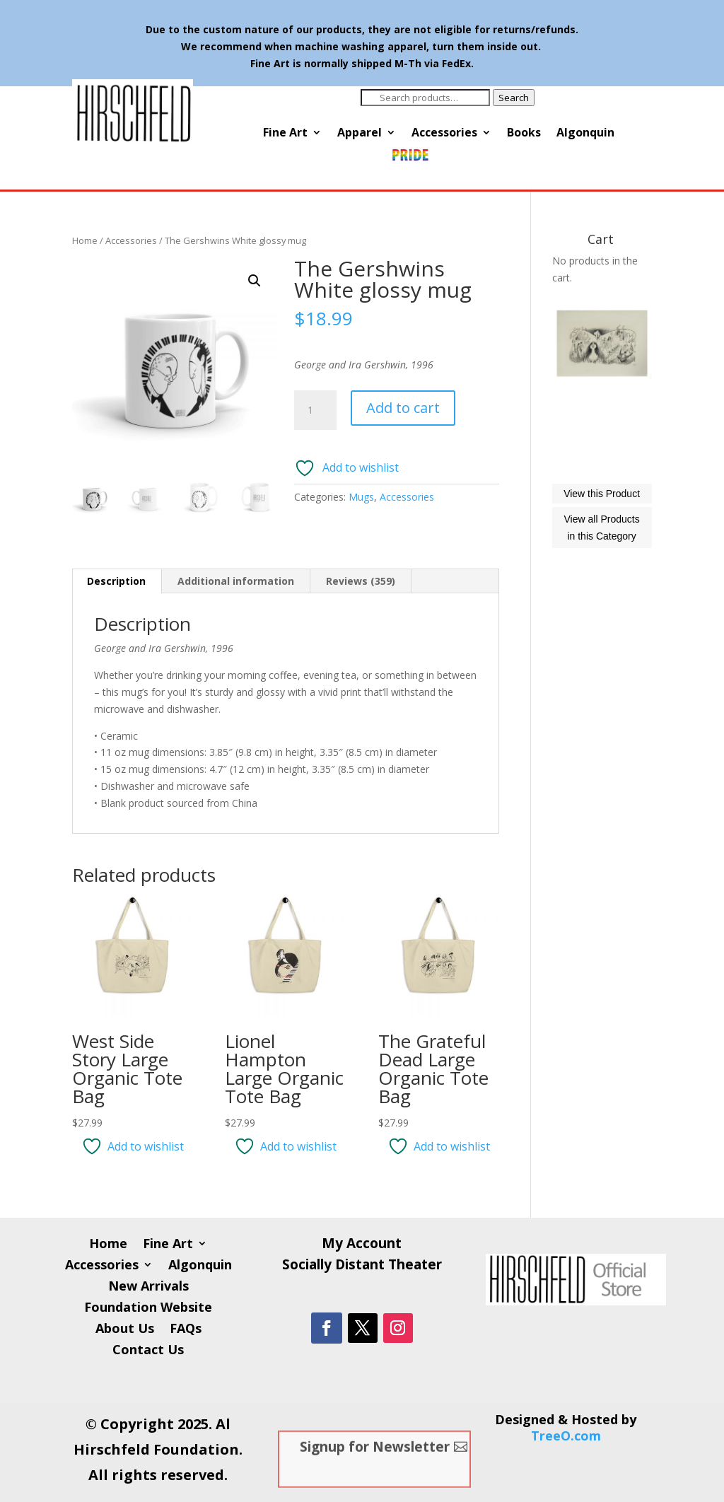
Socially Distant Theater (362, 1266)
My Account (362, 1245)
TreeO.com (566, 1435)
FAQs (186, 1330)
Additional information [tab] (235, 581)
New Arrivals (148, 1287)
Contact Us (148, 1351)
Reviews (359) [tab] (360, 581)
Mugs (361, 496)
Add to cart (403, 407)
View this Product (602, 556)
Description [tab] (116, 581)
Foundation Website (148, 1308)
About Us (124, 1330)
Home (85, 240)
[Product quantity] (315, 410)
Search (513, 97)
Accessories (444, 133)
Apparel (359, 133)
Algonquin (585, 133)
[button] (254, 280)
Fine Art (285, 133)
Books (524, 133)
